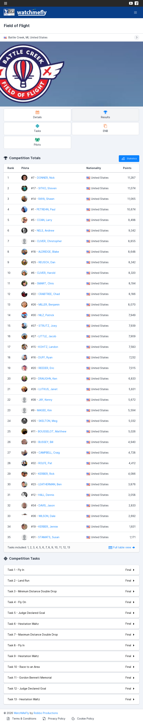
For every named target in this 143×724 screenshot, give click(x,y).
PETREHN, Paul (46, 209)
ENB (105, 128)
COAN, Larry (44, 219)
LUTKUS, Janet (48, 389)
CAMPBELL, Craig (49, 452)
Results (105, 114)
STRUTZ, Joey (48, 325)
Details (37, 114)
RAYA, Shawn (46, 198)
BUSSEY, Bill (45, 442)
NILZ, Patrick (46, 315)
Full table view (122, 547)
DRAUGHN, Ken (47, 378)
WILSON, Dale (47, 516)
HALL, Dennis (46, 494)
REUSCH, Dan (47, 262)
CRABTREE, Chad (49, 293)
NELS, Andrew (45, 230)
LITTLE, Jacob (47, 336)
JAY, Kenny (45, 399)
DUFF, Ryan (45, 357)
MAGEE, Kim (44, 410)
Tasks (37, 128)
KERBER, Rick (46, 473)
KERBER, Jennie (48, 526)
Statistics (129, 158)
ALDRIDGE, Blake (48, 251)
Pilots (37, 142)
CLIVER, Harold (46, 272)
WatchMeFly (21, 713)
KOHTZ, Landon (48, 346)
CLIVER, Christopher (49, 241)
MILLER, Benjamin (49, 304)
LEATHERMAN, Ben (50, 484)
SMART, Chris (45, 283)
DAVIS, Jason (47, 505)
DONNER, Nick (46, 177)
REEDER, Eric (46, 368)
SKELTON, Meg (48, 420)
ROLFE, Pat (45, 463)
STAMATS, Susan (48, 537)
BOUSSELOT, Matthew (52, 431)
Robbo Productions (46, 713)
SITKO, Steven (47, 188)
